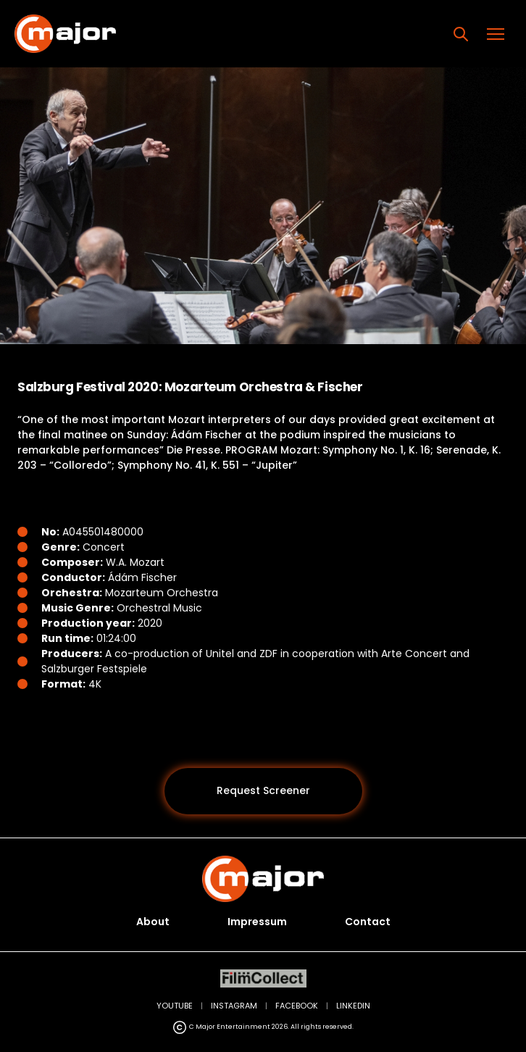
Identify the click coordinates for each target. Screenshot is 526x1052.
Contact (368, 921)
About (153, 921)
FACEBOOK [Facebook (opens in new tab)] (296, 1005)
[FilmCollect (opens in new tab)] (263, 978)
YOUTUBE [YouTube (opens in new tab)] (174, 1005)
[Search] (461, 34)
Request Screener (263, 790)
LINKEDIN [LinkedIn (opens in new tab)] (353, 1005)
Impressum (257, 921)
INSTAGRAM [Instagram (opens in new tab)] (234, 1005)
